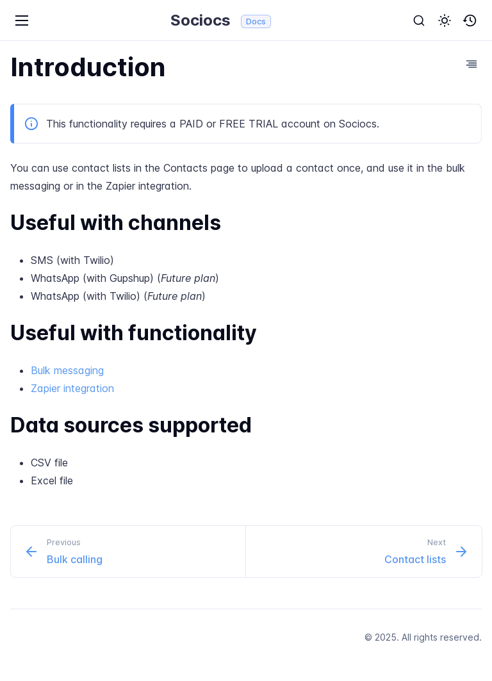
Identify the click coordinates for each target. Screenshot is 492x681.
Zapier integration (72, 388)
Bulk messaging (67, 370)
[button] (444, 20)
